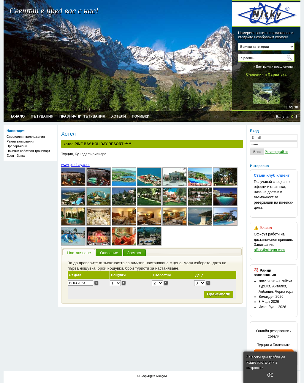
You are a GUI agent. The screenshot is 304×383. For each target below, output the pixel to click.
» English (291, 107)
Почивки (141, 116)
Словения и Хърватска (266, 74)
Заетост (134, 253)
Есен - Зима (16, 155)
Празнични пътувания (82, 116)
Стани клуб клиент (271, 175)
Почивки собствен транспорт (28, 151)
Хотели (118, 116)
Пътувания (42, 116)
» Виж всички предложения (273, 66)
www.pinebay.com (75, 165)
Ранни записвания (20, 141)
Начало (17, 116)
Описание (109, 253)
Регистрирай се (276, 151)
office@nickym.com (269, 250)
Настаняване (79, 253)
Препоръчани (17, 146)
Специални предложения (26, 136)
